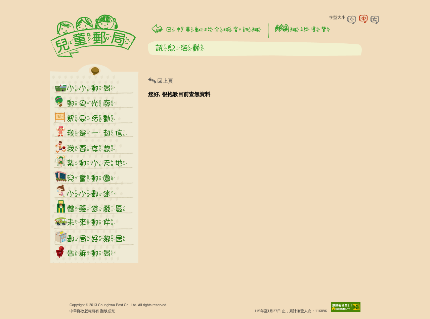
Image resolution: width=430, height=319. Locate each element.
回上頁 (165, 81)
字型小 (352, 19)
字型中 (363, 19)
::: (49, 3)
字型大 (375, 19)
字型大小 (337, 17)
